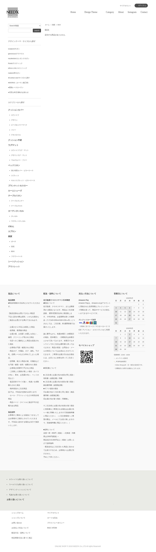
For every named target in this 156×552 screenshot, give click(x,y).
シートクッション (16, 263)
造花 (12, 247)
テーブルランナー (17, 201)
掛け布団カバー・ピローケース (22, 171)
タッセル (14, 217)
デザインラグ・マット (19, 156)
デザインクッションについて (20, 491)
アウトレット (14, 268)
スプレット (15, 176)
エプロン (12, 232)
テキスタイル (16, 135)
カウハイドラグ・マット (20, 151)
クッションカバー (16, 110)
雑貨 (53, 25)
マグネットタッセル (18, 222)
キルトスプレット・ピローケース (23, 181)
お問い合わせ (17, 524)
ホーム (47, 25)
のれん (11, 227)
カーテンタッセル (16, 212)
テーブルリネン (15, 196)
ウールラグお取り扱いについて (21, 486)
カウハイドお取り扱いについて (21, 480)
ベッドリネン (14, 166)
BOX (59, 25)
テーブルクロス (16, 206)
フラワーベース (16, 257)
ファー (13, 130)
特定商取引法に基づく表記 (22, 539)
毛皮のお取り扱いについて (19, 496)
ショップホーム (18, 514)
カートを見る (52, 519)
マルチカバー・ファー (19, 161)
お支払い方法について (20, 529)
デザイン (14, 120)
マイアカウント (53, 514)
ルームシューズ (15, 191)
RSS (49, 529)
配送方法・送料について (21, 534)
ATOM (54, 529)
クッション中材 (15, 140)
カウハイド (15, 115)
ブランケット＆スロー (18, 186)
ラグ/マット (13, 145)
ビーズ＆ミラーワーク (19, 125)
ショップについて (18, 519)
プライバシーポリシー (55, 524)
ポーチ (13, 242)
